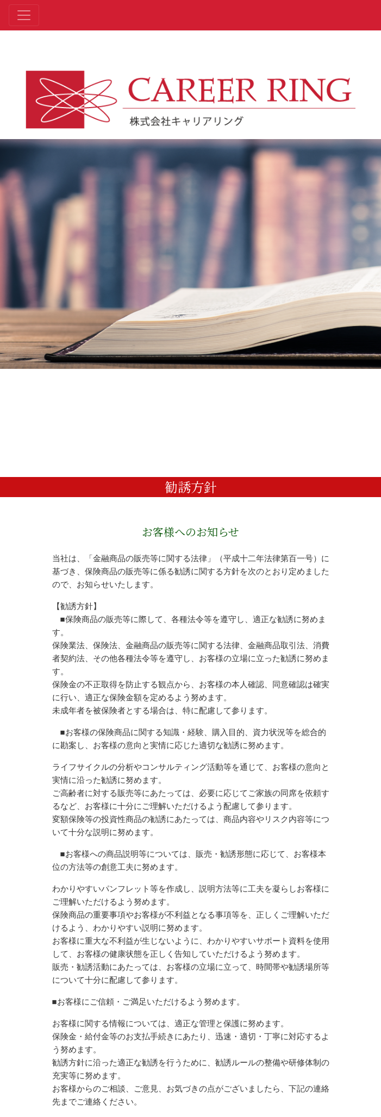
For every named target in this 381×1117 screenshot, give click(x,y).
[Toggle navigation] (24, 15)
